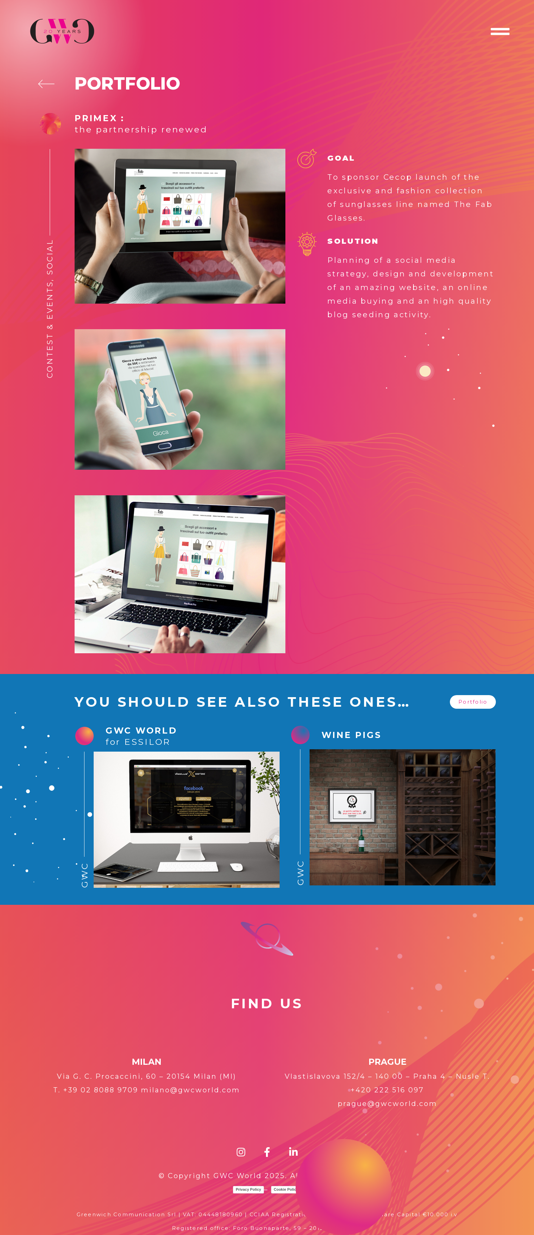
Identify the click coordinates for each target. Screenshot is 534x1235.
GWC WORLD (141, 730)
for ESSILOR (138, 742)
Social (49, 257)
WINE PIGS (351, 735)
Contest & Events (49, 329)
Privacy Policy (248, 1189)
